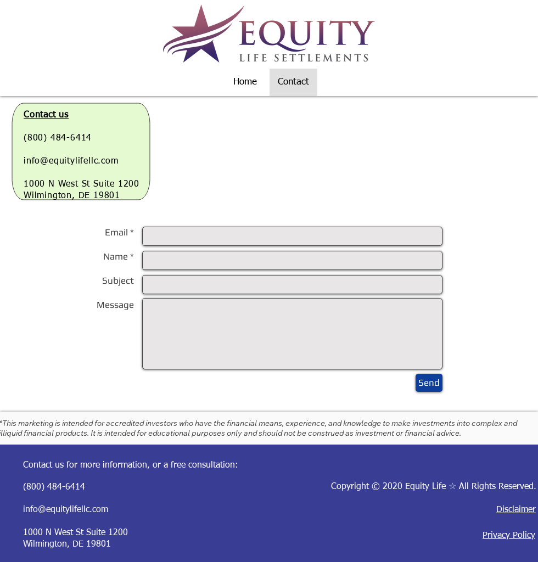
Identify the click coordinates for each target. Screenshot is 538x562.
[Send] (429, 383)
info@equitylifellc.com (71, 161)
